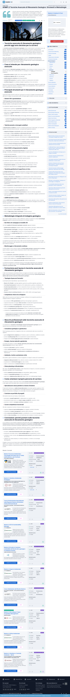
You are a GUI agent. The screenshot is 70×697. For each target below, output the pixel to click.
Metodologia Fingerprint (40, 685)
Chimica (58, 66)
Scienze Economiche (57, 84)
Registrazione (8, 686)
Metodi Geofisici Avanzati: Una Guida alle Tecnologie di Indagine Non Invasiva (57, 136)
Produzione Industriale (57, 59)
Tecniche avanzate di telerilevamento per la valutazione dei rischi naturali (57, 144)
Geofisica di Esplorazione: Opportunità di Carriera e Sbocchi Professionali (57, 203)
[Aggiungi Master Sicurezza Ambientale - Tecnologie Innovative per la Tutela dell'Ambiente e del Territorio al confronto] (32, 473)
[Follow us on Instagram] (61, 693)
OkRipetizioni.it (52, 679)
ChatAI (10, 685)
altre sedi (32, 467)
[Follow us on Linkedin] (66, 693)
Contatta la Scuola (10, 471)
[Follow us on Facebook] (64, 693)
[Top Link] (66, 2)
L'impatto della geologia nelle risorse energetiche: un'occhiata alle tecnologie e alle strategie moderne (57, 173)
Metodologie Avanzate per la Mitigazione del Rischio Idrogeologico (57, 177)
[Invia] (54, 2)
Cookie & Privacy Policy (37, 693)
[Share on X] (44, 20)
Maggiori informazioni (46, 695)
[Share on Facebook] (39, 20)
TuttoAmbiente (7, 527)
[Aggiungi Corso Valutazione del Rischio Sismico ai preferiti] (30, 606)
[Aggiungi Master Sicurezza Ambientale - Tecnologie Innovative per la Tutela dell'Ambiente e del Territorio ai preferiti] (30, 473)
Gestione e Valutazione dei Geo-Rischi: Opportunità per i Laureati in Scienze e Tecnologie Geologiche (56, 164)
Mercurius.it (62, 679)
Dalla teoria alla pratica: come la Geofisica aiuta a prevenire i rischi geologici (57, 211)
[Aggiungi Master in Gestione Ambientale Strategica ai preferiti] (30, 495)
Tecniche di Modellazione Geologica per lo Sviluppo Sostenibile (57, 152)
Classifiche (38, 690)
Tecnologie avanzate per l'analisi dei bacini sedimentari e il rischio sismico (57, 160)
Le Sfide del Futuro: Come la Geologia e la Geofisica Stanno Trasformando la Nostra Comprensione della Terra (57, 148)
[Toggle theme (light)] (61, 2)
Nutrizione (58, 76)
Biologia (58, 64)
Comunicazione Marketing (57, 51)
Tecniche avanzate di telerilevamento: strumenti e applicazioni (56, 156)
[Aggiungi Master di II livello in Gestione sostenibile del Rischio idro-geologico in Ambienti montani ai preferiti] (30, 564)
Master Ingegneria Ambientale (57, 120)
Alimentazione (58, 62)
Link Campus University (9, 458)
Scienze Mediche (57, 86)
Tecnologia (57, 89)
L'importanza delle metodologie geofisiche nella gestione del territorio (57, 188)
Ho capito (66, 695)
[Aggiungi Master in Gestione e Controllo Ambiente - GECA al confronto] (32, 672)
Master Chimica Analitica (57, 114)
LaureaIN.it (29, 679)
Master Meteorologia (57, 121)
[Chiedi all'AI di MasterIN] (36, 2)
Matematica (58, 74)
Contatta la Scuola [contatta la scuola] (56, 41)
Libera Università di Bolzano (10, 552)
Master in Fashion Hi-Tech (55, 13)
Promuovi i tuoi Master (23, 685)
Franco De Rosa (58, 687)
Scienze (58, 78)
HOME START (5, 5)
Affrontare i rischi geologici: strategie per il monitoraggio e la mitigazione (57, 181)
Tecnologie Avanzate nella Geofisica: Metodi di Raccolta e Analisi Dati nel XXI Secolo (57, 140)
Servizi (4, 685)
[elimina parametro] (65, 61)
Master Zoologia (57, 127)
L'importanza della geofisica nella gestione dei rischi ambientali (58, 199)
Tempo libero (57, 91)
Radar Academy (7, 615)
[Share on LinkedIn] (42, 20)
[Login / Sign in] (63, 2)
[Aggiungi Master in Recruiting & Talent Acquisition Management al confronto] (32, 628)
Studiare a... (14, 685)
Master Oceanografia (57, 123)
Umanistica (57, 93)
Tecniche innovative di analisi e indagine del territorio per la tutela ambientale (57, 196)
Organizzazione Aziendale (57, 57)
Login (4, 686)
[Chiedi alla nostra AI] (20, 472)
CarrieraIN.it (40, 679)
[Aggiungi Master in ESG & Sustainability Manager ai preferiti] (30, 542)
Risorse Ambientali (18, 20)
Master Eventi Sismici (57, 118)
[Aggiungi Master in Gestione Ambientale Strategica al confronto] (32, 495)
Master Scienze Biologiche (57, 125)
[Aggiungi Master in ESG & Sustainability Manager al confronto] (32, 542)
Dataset (37, 688)
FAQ (7, 685)
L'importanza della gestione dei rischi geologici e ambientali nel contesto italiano (57, 207)
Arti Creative (57, 49)
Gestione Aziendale (57, 53)
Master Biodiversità (57, 110)
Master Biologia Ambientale (57, 112)
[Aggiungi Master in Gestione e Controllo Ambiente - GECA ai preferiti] (30, 672)
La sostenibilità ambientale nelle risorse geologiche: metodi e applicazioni (56, 185)
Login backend (22, 686)
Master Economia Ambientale (57, 116)
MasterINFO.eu (19, 679)
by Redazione (5, 20)
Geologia (24, 20)
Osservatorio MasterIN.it (40, 686)
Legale (57, 55)
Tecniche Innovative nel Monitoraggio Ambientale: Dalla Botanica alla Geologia (56, 169)
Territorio (29, 20)
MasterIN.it (7, 679)
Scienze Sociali (57, 88)
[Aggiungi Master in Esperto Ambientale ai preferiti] (30, 583)
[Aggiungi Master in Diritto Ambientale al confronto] (32, 648)
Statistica (58, 80)
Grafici (41, 688)
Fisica (58, 68)
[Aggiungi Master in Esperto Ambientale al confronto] (32, 583)
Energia (33, 20)
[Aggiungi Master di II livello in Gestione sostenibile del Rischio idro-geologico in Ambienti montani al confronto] (32, 564)
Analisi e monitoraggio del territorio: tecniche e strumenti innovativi (57, 192)
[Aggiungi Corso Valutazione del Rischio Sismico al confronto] (32, 606)
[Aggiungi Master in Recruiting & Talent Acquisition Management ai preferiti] (30, 628)
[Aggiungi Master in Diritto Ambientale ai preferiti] (30, 648)
